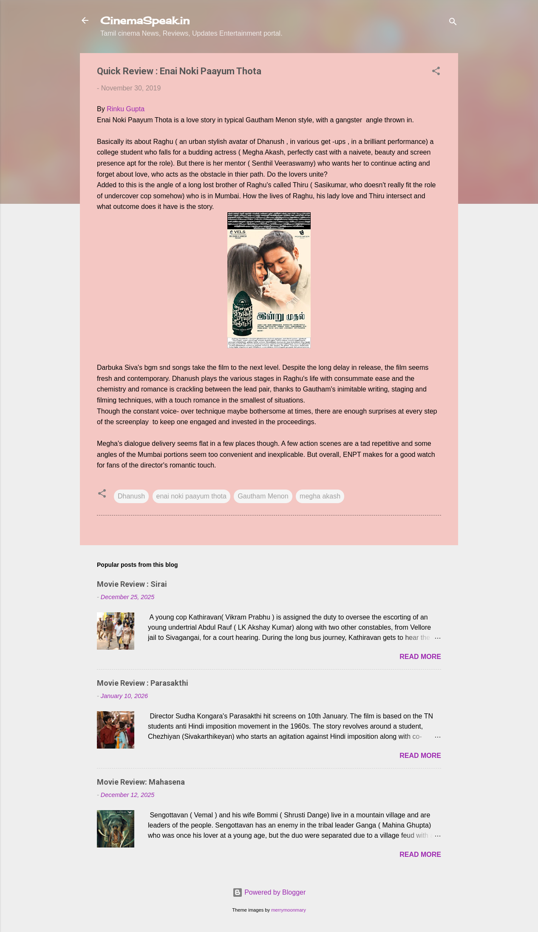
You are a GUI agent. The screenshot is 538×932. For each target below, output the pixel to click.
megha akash (320, 496)
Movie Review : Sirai (132, 584)
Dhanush (131, 496)
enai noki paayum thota (191, 496)
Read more (420, 656)
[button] (436, 72)
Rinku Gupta (125, 109)
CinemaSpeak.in (145, 20)
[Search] (453, 23)
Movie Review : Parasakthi (142, 683)
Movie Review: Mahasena (141, 781)
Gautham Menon (263, 496)
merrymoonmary (288, 909)
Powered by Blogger (269, 892)
